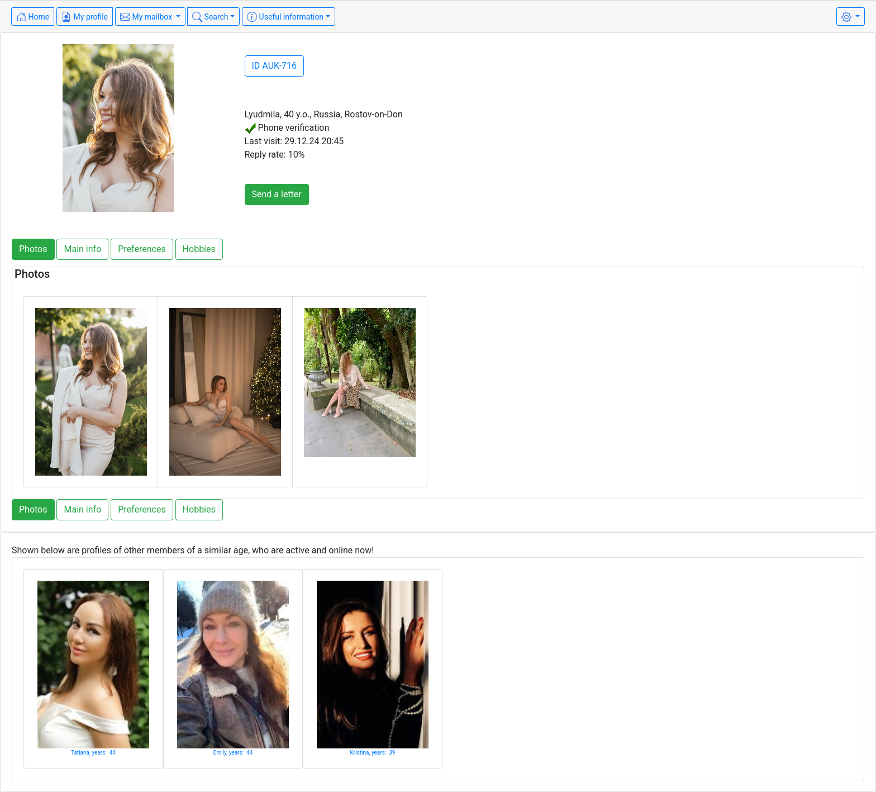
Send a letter (277, 194)
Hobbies (199, 249)
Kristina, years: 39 (373, 753)
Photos (33, 249)
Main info (82, 249)
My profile (84, 17)
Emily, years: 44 (233, 753)
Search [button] (210, 17)
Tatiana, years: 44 (93, 753)
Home (32, 17)
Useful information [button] (285, 17)
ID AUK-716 (274, 65)
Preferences (141, 249)
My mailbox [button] (147, 17)
